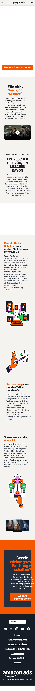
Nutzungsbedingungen (17, 639)
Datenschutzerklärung (17, 644)
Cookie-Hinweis (17, 653)
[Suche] (32, 2)
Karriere (17, 662)
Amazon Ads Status (17, 658)
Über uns (17, 635)
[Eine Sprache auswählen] (17, 622)
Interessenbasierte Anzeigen (17, 649)
